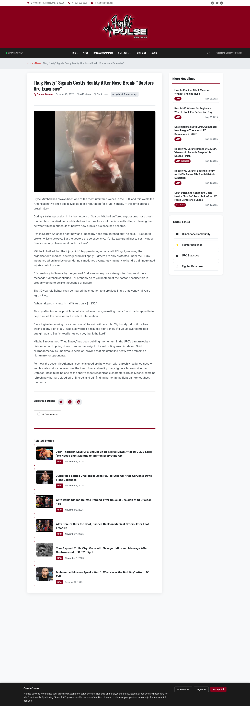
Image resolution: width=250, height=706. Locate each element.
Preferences (183, 689)
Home (74, 52)
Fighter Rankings (189, 244)
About (155, 52)
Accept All (218, 689)
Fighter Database (189, 266)
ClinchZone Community (193, 234)
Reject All (201, 689)
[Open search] (208, 53)
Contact (141, 52)
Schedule (123, 52)
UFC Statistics (187, 255)
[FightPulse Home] (125, 39)
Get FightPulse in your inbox (231, 53)
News (85, 52)
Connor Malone (45, 94)
